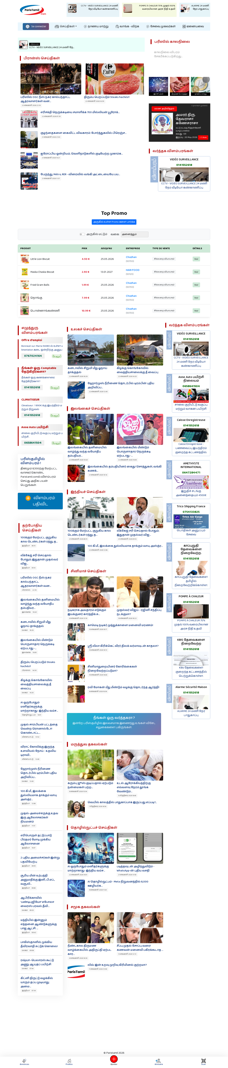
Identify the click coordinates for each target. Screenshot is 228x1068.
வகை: (115, 251)
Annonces (24, 1062)
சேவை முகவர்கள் (161, 26)
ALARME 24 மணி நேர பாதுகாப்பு (191, 713)
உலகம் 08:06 (28, 950)
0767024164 (33, 355)
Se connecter (36, 26)
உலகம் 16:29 (27, 630)
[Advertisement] (114, 1022)
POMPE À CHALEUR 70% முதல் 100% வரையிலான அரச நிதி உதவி (191, 624)
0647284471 (191, 472)
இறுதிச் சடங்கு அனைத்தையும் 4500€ (191, 493)
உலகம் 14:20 (27, 692)
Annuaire (158, 1062)
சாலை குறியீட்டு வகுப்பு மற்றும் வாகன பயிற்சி (191, 407)
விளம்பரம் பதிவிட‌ (40, 501)
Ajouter (114, 1062)
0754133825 (191, 512)
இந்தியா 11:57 (28, 825)
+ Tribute (203, 137)
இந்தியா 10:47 (28, 847)
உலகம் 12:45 (27, 781)
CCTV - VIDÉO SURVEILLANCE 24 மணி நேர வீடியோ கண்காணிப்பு (184, 185)
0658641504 (33, 442)
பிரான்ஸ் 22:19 (29, 590)
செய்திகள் (65, 26)
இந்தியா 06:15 (28, 545)
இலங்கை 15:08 (29, 652)
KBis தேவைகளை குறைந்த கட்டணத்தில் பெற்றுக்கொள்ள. (191, 672)
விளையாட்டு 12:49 (30, 759)
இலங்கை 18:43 (29, 612)
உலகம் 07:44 (27, 968)
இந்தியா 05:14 (28, 567)
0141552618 (184, 165)
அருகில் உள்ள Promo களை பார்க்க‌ (114, 239)
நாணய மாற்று (96, 26)
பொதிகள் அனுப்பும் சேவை (191, 532)
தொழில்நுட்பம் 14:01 (31, 714)
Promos (69, 1062)
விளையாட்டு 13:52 (30, 737)
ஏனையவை (193, 26)
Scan (203, 1062)
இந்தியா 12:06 (29, 803)
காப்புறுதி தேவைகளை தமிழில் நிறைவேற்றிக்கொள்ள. (191, 581)
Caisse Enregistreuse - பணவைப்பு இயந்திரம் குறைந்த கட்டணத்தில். (191, 448)
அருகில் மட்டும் (96, 251)
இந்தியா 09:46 (29, 888)
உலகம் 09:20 (28, 910)
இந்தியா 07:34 (29, 990)
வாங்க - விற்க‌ (127, 26)
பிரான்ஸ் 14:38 (29, 670)
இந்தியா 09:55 (29, 866)
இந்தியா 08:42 (29, 932)
